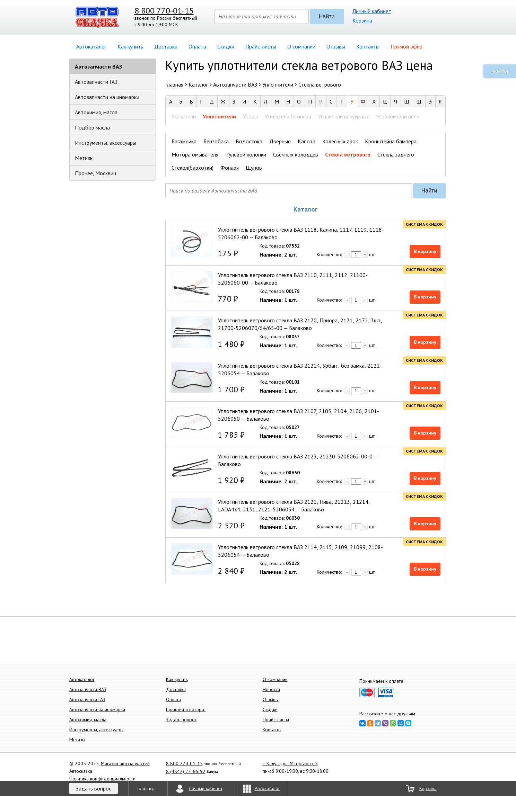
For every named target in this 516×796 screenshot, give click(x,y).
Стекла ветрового (347, 154)
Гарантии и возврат (186, 709)
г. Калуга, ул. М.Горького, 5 (290, 763)
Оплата (197, 46)
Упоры (250, 116)
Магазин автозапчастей (125, 763)
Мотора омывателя (195, 154)
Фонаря (229, 167)
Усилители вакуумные (343, 116)
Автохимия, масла (96, 112)
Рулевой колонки (245, 154)
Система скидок (424, 224)
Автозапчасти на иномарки (107, 96)
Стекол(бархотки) (192, 167)
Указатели (184, 116)
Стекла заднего (395, 154)
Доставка (165, 46)
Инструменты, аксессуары (105, 142)
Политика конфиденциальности (102, 779)
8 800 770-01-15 (164, 10)
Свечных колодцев (295, 154)
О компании (301, 46)
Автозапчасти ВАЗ (98, 66)
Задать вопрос (181, 719)
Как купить (130, 46)
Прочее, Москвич (95, 173)
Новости (271, 689)
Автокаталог (91, 46)
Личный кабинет (371, 11)
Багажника (184, 141)
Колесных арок (340, 141)
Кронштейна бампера (391, 141)
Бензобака (216, 141)
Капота (306, 141)
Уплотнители (219, 116)
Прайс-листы (260, 46)
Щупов (254, 167)
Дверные (280, 141)
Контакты (367, 46)
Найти (327, 16)
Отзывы (335, 46)
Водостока (249, 141)
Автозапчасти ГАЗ (96, 81)
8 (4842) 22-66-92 (185, 771)
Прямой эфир (406, 46)
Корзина (362, 20)
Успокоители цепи (397, 116)
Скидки (225, 46)
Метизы (84, 157)
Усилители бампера (288, 116)
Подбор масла (92, 127)
